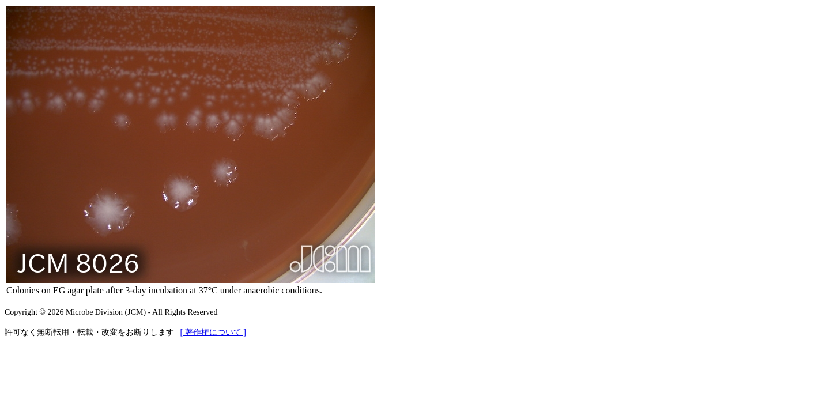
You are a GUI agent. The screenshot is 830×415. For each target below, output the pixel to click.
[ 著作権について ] (213, 332)
